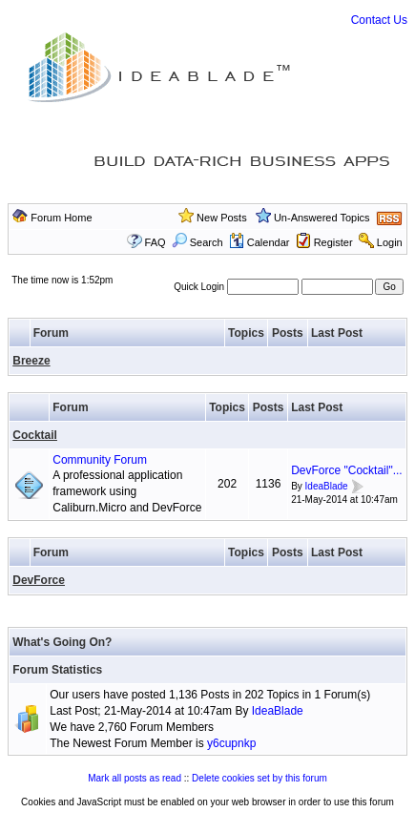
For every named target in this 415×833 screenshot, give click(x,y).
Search (197, 242)
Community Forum (99, 460)
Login (390, 242)
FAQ (155, 242)
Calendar (259, 242)
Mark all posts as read (134, 778)
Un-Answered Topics (322, 217)
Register (333, 242)
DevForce (38, 580)
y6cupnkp (231, 743)
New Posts (222, 217)
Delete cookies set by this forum (259, 778)
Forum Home (61, 217)
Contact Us (379, 20)
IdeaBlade (326, 486)
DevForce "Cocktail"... (347, 470)
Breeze (31, 360)
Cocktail (34, 435)
